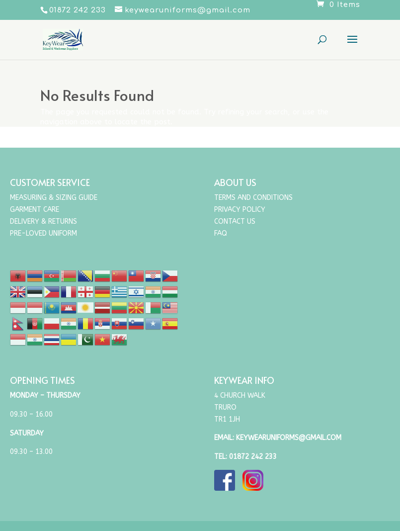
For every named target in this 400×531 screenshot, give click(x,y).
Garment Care (34, 209)
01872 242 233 (253, 456)
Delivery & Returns (43, 221)
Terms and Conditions (253, 197)
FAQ (220, 233)
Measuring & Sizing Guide (53, 197)
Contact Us (234, 221)
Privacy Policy (239, 209)
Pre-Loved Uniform (43, 233)
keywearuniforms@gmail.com (288, 438)
